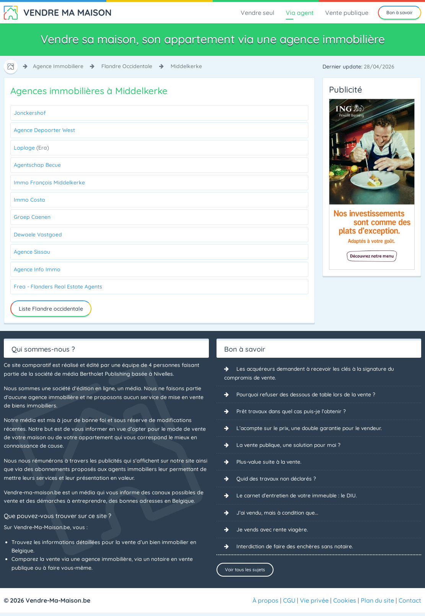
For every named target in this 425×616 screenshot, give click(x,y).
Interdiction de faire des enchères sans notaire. (296, 547)
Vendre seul (257, 12)
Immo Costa (29, 199)
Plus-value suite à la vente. (269, 462)
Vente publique (346, 12)
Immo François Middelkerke (49, 182)
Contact (410, 604)
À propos (265, 604)
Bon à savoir (399, 12)
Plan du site (377, 604)
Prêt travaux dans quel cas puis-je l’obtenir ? (293, 411)
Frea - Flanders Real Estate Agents (58, 286)
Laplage (31, 147)
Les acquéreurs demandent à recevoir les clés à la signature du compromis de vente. (311, 373)
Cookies (344, 604)
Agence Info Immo (37, 269)
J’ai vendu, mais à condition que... (279, 513)
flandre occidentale (126, 66)
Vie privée (314, 604)
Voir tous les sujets (245, 571)
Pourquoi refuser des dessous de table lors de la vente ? (308, 394)
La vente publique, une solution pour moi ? (290, 445)
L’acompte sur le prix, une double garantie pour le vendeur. (311, 428)
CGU (289, 604)
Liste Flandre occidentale (51, 308)
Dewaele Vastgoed (38, 234)
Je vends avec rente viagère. (273, 530)
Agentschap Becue (37, 164)
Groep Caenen (32, 216)
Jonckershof (30, 112)
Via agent (300, 12)
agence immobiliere (58, 66)
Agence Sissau (32, 251)
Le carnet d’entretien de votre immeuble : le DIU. (297, 496)
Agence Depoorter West (44, 130)
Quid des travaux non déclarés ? (277, 479)
